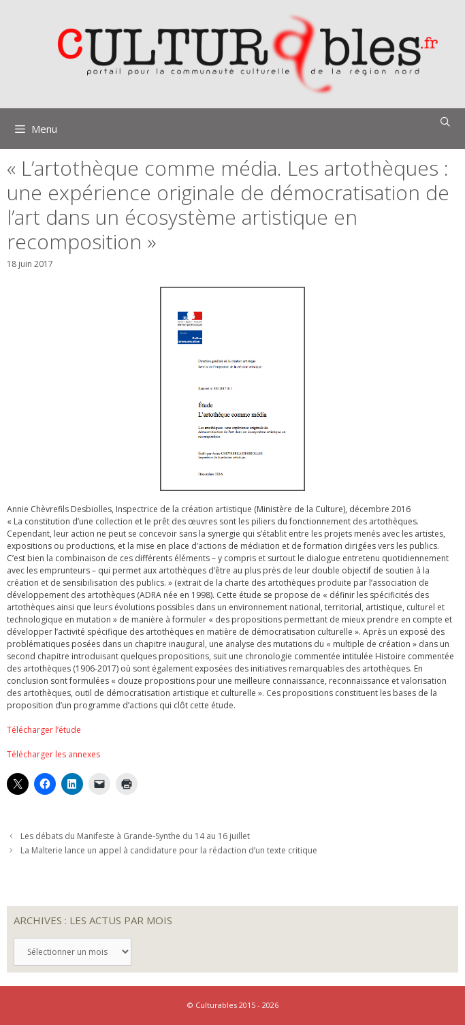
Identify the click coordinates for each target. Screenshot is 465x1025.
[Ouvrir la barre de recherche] (445, 122)
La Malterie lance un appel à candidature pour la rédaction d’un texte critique (168, 850)
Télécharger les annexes (53, 754)
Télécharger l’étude (44, 730)
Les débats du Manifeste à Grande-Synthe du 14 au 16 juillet (135, 836)
